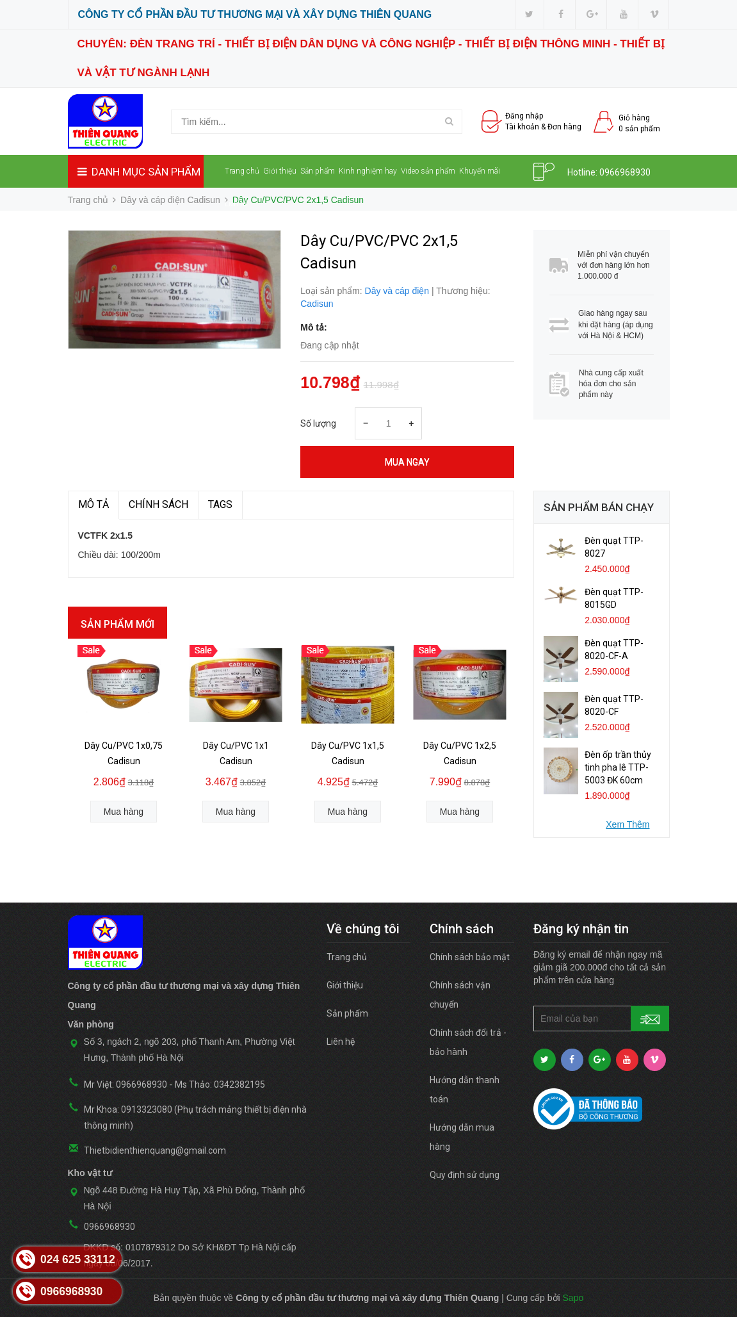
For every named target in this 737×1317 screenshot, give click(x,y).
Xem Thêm (627, 824)
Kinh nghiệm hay (368, 171)
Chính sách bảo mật (470, 957)
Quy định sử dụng (464, 1175)
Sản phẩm (317, 171)
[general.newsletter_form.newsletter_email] (601, 1018)
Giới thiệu (279, 171)
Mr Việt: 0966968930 (125, 1084)
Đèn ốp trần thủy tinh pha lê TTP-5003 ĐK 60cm (618, 767)
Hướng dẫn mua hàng (462, 1137)
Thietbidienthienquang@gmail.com (155, 1150)
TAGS (220, 504)
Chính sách (158, 504)
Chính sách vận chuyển (460, 995)
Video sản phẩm (428, 171)
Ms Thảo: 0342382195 (220, 1084)
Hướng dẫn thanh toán (464, 1089)
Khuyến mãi (479, 171)
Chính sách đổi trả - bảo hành (468, 1042)
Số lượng (318, 423)
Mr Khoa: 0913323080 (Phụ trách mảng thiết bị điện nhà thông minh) (195, 1117)
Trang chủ (242, 171)
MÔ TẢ (93, 504)
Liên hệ (236, 203)
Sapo (573, 1298)
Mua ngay (407, 462)
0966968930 (625, 172)
